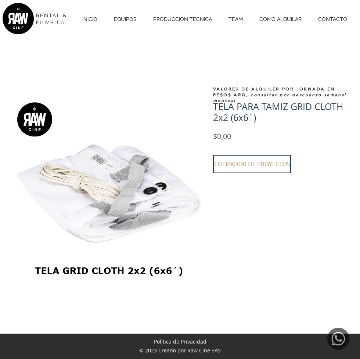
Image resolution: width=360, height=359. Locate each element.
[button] (252, 164)
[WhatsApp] (338, 339)
